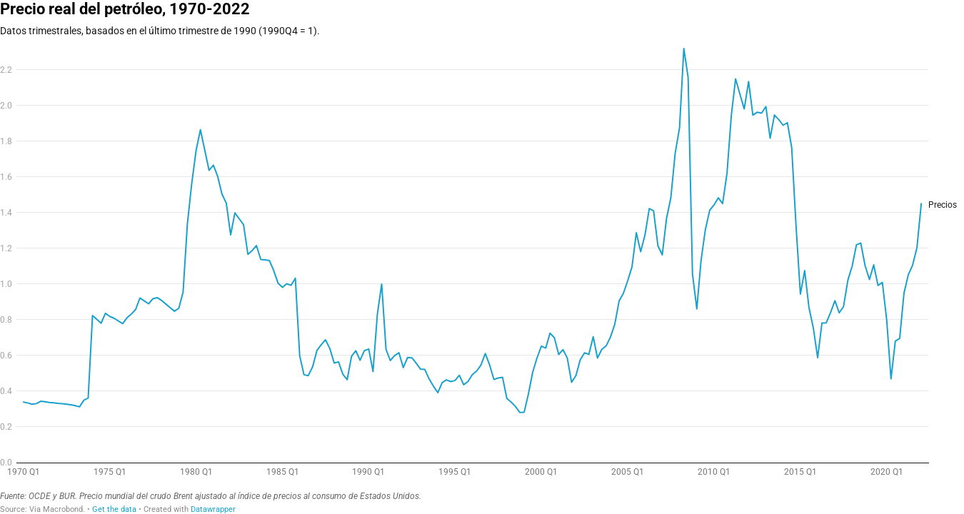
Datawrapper (213, 509)
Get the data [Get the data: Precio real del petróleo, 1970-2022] (114, 509)
